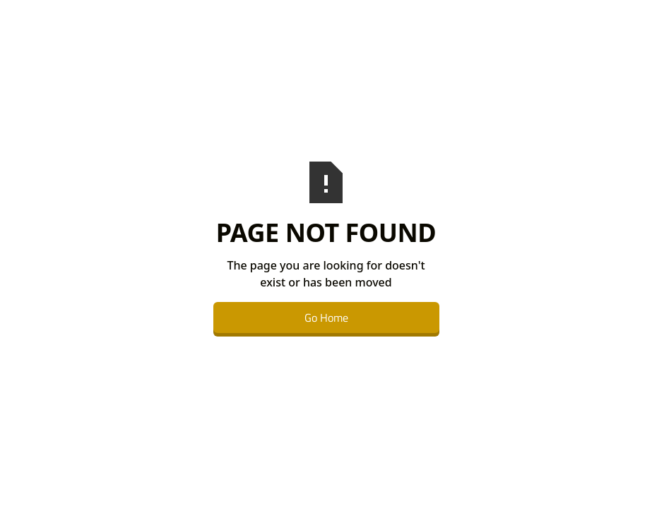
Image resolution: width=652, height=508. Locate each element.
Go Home (326, 317)
